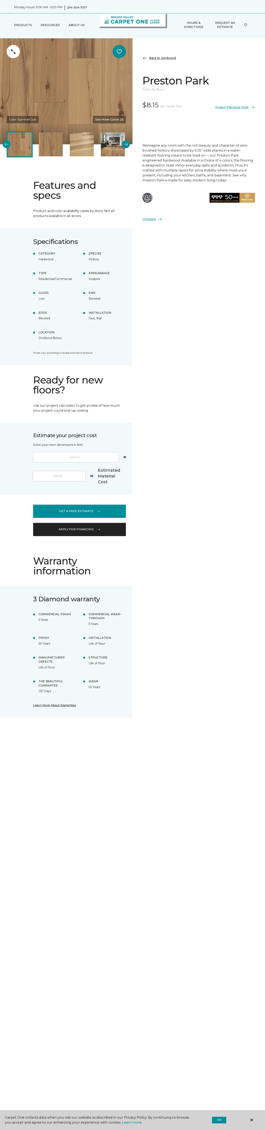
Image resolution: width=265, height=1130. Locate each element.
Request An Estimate (225, 25)
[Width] (59, 476)
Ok (219, 1120)
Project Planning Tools (235, 107)
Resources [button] (50, 25)
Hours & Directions (193, 25)
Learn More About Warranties (54, 705)
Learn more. (132, 1122)
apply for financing (79, 529)
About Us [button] (77, 25)
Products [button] (23, 25)
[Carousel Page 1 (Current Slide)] (20, 144)
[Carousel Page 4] (113, 144)
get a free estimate (79, 511)
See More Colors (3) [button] (109, 119)
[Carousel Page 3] (82, 144)
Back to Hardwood (159, 58)
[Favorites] (245, 25)
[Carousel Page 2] (51, 144)
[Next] (126, 144)
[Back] (7, 144)
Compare (152, 219)
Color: (22, 119)
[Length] (76, 457)
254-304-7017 (77, 7)
